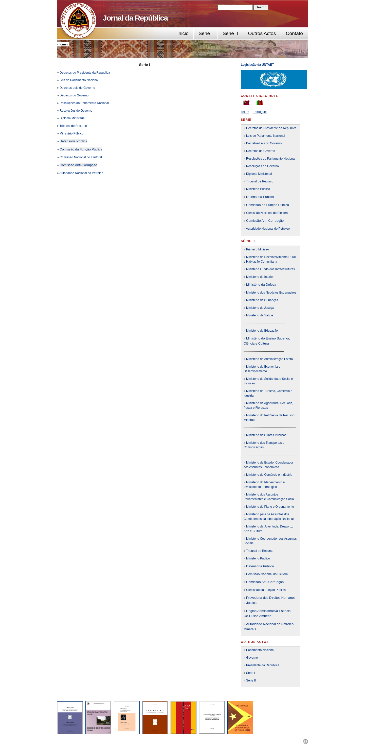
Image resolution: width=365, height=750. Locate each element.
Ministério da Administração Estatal (270, 359)
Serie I (205, 33)
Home (62, 44)
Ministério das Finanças (262, 300)
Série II (251, 680)
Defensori (253, 566)
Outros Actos (262, 33)
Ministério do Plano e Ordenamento (270, 506)
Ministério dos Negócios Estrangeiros (271, 292)
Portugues (260, 112)
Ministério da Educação (262, 330)
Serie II (230, 33)
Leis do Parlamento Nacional (79, 80)
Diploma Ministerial (72, 118)
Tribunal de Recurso (73, 126)
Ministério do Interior (260, 277)
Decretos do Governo (73, 95)
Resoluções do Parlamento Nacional (84, 103)
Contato (294, 33)
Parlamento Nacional (260, 650)
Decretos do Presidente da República (85, 72)
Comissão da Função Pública (81, 149)
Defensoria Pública (73, 141)
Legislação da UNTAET (258, 64)
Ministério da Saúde (259, 315)
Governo (252, 657)
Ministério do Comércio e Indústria (269, 474)
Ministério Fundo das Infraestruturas (270, 269)
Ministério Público (71, 133)
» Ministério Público (257, 558)
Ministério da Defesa (261, 284)
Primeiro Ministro (257, 249)
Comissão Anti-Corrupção (78, 165)
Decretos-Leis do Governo (77, 88)
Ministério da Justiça (260, 308)
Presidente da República (262, 665)
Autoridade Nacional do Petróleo (81, 173)
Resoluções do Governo (76, 110)
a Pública (267, 566)
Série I (250, 673)
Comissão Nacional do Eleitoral (81, 157)
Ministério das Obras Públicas (266, 435)
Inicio (183, 33)
